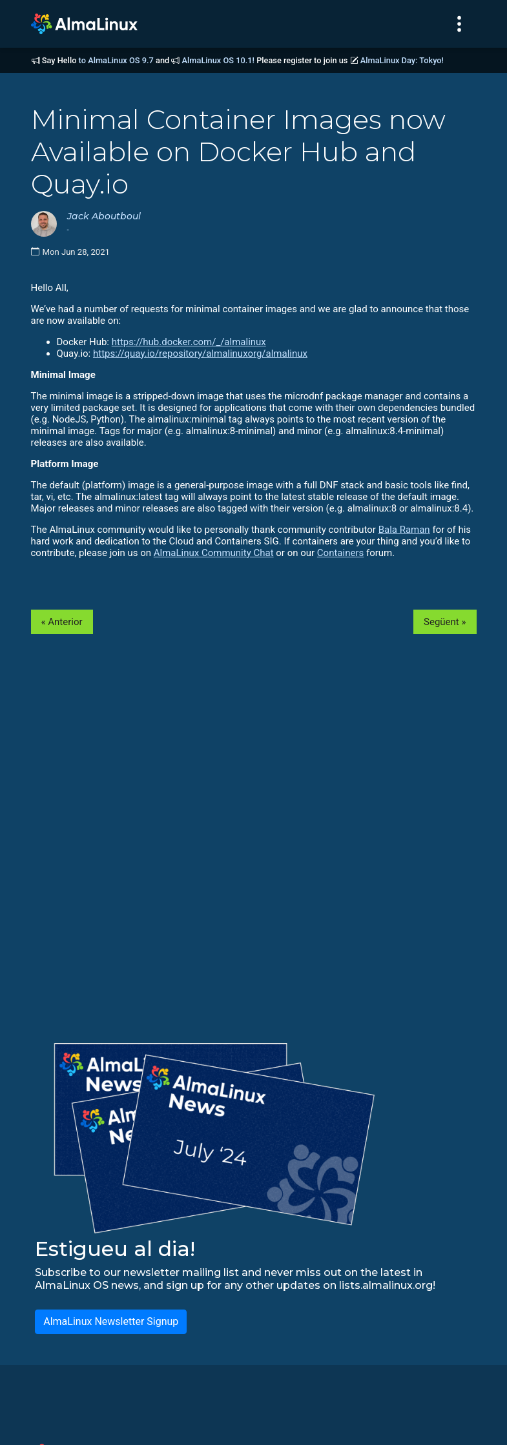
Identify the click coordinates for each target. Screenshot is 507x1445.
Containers (340, 553)
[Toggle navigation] (459, 24)
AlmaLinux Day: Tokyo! (402, 60)
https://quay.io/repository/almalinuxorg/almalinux (200, 353)
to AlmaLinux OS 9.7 (116, 60)
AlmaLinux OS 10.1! (218, 60)
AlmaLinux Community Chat (214, 553)
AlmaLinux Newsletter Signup (110, 1321)
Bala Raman (404, 529)
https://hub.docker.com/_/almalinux (189, 342)
